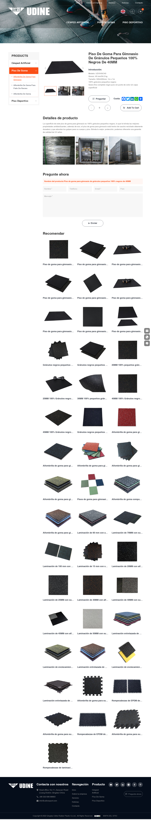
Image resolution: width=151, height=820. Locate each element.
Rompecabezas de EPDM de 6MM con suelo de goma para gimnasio (127, 700)
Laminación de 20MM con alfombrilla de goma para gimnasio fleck (127, 566)
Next (83, 68)
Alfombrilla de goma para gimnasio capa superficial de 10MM (127, 432)
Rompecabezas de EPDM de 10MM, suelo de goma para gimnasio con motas (92, 734)
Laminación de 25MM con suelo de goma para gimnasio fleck (58, 600)
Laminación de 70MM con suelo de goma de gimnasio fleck (127, 532)
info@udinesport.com (48, 801)
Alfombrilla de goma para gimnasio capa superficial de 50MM (58, 532)
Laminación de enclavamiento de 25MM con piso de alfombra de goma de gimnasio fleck (58, 667)
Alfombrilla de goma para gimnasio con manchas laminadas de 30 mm (58, 499)
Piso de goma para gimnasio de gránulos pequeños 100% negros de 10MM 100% (58, 264)
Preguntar (101, 99)
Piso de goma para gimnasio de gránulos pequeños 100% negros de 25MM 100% (58, 298)
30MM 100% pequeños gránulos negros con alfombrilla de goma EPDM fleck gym (92, 398)
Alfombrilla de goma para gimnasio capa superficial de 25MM (127, 465)
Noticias (125, 3)
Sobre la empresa (94, 3)
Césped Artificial (78, 22)
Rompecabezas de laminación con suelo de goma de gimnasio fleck (58, 767)
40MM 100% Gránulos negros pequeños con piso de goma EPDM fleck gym (127, 398)
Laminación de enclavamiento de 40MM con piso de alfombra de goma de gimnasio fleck (127, 667)
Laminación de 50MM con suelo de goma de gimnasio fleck (92, 633)
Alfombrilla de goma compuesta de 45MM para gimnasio (127, 499)
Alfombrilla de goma (22, 94)
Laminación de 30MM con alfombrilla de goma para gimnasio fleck (92, 600)
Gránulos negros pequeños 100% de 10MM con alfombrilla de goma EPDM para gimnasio (58, 365)
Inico (78, 3)
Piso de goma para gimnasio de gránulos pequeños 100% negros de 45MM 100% (92, 331)
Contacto (139, 3)
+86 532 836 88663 (47, 797)
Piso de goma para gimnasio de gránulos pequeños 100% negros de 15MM (92, 264)
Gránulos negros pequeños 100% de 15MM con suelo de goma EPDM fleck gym (92, 365)
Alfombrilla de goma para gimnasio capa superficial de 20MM (92, 465)
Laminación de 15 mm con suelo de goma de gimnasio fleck (92, 566)
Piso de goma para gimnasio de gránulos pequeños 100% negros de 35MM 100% (127, 298)
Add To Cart (132, 108)
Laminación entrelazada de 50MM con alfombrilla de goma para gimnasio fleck (58, 700)
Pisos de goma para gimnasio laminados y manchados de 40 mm (92, 499)
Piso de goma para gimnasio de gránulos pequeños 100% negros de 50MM (127, 331)
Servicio (112, 3)
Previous (45, 68)
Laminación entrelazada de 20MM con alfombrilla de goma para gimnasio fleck (127, 633)
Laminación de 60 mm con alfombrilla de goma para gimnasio (92, 532)
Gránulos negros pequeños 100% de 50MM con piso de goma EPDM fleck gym (92, 432)
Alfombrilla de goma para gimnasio (24, 78)
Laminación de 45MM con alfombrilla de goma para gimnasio (58, 633)
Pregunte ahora (134, 794)
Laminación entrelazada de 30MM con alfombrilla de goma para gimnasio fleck (92, 667)
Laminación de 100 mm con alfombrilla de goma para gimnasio (58, 566)
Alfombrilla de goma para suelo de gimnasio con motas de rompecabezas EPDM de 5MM (92, 700)
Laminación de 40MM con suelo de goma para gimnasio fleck (127, 600)
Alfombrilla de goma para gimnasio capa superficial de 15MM (58, 465)
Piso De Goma (106, 22)
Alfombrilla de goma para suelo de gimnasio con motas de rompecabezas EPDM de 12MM (127, 734)
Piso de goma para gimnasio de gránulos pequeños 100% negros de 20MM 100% (127, 264)
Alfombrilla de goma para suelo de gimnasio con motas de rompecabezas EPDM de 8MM (58, 734)
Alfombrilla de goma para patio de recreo (24, 87)
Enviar (94, 223)
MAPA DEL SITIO (110, 816)
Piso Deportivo (133, 22)
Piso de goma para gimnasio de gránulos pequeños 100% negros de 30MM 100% (92, 298)
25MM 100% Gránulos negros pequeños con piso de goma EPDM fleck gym (58, 398)
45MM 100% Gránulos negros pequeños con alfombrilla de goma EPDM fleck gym (58, 432)
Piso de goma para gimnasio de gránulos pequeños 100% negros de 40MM (58, 331)
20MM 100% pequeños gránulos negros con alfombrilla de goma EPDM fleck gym (127, 365)
